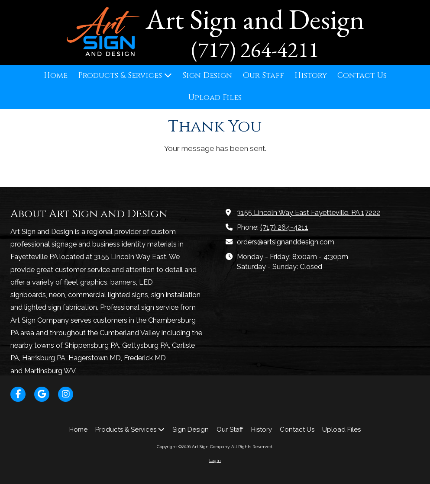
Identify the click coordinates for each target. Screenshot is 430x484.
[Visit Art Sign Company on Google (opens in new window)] (41, 394)
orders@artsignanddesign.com (285, 242)
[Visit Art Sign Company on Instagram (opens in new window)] (65, 394)
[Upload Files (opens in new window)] (215, 98)
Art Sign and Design (255, 18)
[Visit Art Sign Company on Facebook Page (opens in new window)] (18, 394)
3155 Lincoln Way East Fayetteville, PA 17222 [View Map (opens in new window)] (308, 212)
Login (215, 460)
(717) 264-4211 (284, 227)
